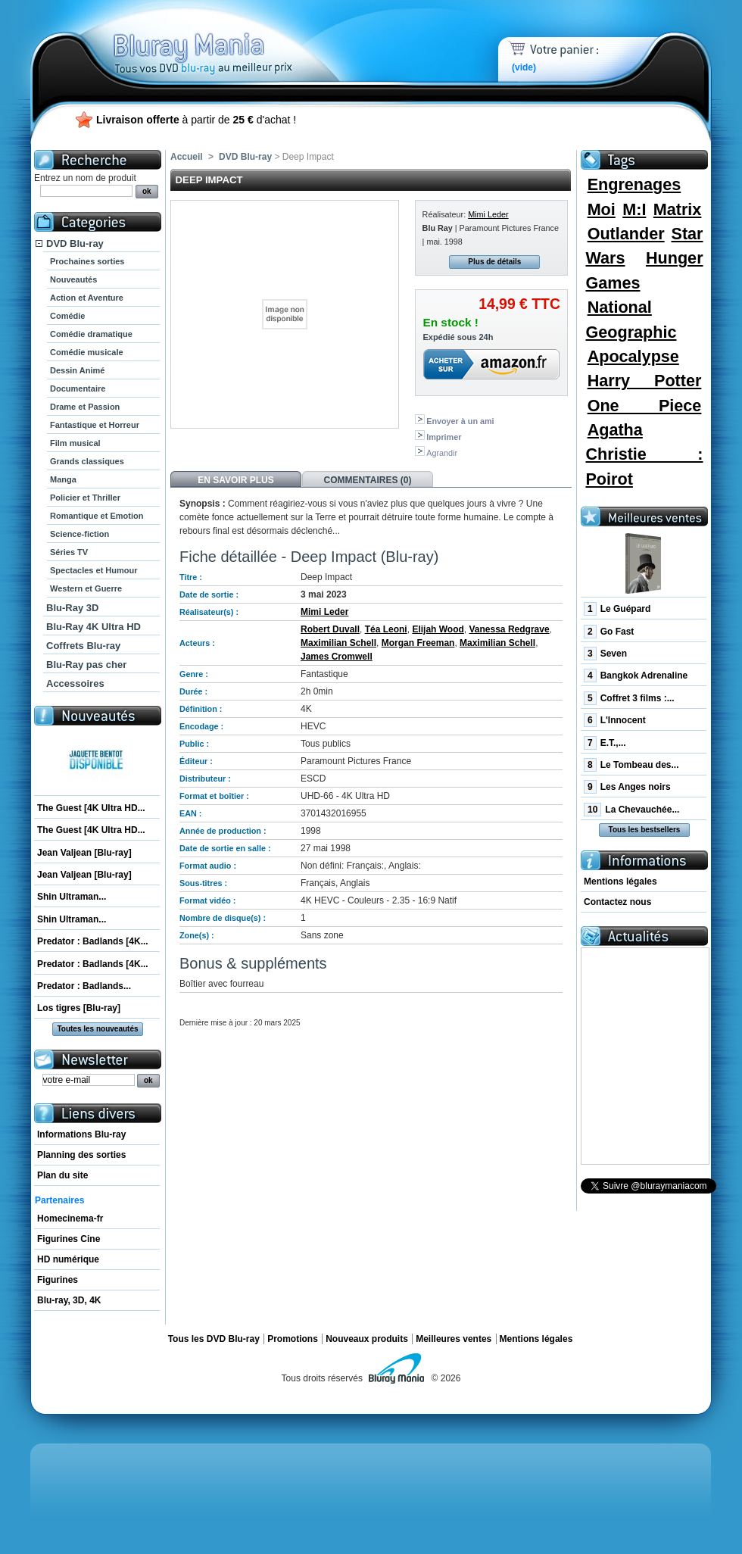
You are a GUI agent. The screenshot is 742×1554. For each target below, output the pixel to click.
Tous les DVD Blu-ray (214, 1339)
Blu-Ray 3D (72, 607)
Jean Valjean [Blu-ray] (84, 852)
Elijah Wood (437, 629)
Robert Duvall (330, 629)
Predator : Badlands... (84, 986)
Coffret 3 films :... (629, 698)
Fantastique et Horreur (94, 424)
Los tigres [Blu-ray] (78, 1008)
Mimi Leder (488, 214)
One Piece (645, 405)
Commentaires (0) (368, 480)
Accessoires (75, 683)
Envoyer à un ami (460, 421)
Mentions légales (620, 881)
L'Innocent (615, 720)
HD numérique (68, 1259)
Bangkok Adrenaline (635, 675)
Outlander (626, 233)
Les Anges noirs (627, 787)
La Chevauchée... (631, 809)
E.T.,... (605, 743)
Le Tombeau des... (631, 765)
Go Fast (609, 631)
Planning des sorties (81, 1155)
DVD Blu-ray (75, 243)
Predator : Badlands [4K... (92, 941)
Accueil (186, 156)
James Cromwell (337, 656)
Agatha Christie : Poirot (644, 454)
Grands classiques (87, 461)
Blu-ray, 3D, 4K (69, 1300)
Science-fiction (79, 533)
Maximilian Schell (338, 643)
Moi (602, 209)
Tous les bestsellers (645, 829)
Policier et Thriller (85, 497)
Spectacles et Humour (94, 570)
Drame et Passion (85, 406)
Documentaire (77, 388)
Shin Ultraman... (71, 896)
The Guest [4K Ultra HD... (91, 808)
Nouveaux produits (367, 1339)
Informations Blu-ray (81, 1134)
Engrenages (634, 184)
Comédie (67, 315)
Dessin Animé (77, 370)
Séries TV (69, 552)
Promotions (292, 1339)
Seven (605, 653)
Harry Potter (645, 380)
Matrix (677, 209)
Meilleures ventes (453, 1339)
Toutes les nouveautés (97, 1029)
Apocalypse (633, 356)
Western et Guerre (86, 588)
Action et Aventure (86, 297)
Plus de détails (494, 261)
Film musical (75, 443)
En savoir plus (235, 480)
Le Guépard (617, 609)
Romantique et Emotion (96, 515)
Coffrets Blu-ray (83, 645)
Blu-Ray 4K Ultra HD (93, 626)
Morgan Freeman (418, 643)
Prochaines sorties (87, 261)
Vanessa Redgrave (509, 629)
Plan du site (62, 1175)
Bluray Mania (230, 38)
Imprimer (443, 437)
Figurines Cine (68, 1239)
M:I (634, 209)
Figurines (57, 1280)
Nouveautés (73, 279)
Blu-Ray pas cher (86, 664)
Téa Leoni (386, 629)
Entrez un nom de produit (85, 178)
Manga (63, 479)
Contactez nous (617, 902)
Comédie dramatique (91, 334)
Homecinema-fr (70, 1218)
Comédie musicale (86, 352)
